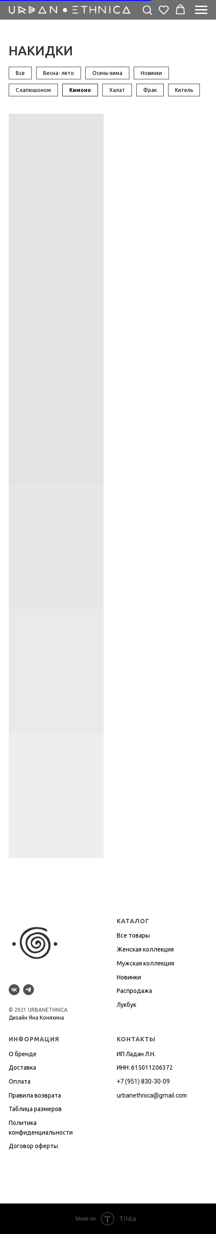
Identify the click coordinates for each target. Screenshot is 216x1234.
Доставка (22, 1067)
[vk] (14, 989)
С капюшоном (33, 90)
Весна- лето (58, 73)
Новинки (151, 73)
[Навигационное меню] (201, 10)
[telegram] (28, 989)
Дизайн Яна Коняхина (36, 1017)
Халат (117, 90)
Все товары (133, 935)
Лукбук (126, 1004)
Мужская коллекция (145, 963)
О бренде (23, 1053)
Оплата (19, 1081)
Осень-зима (107, 73)
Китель (184, 90)
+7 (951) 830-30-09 (143, 1081)
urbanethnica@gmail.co (149, 1095)
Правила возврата (35, 1095)
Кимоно (80, 90)
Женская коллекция (145, 949)
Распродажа (134, 990)
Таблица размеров (35, 1108)
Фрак (150, 90)
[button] (147, 9)
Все (20, 73)
